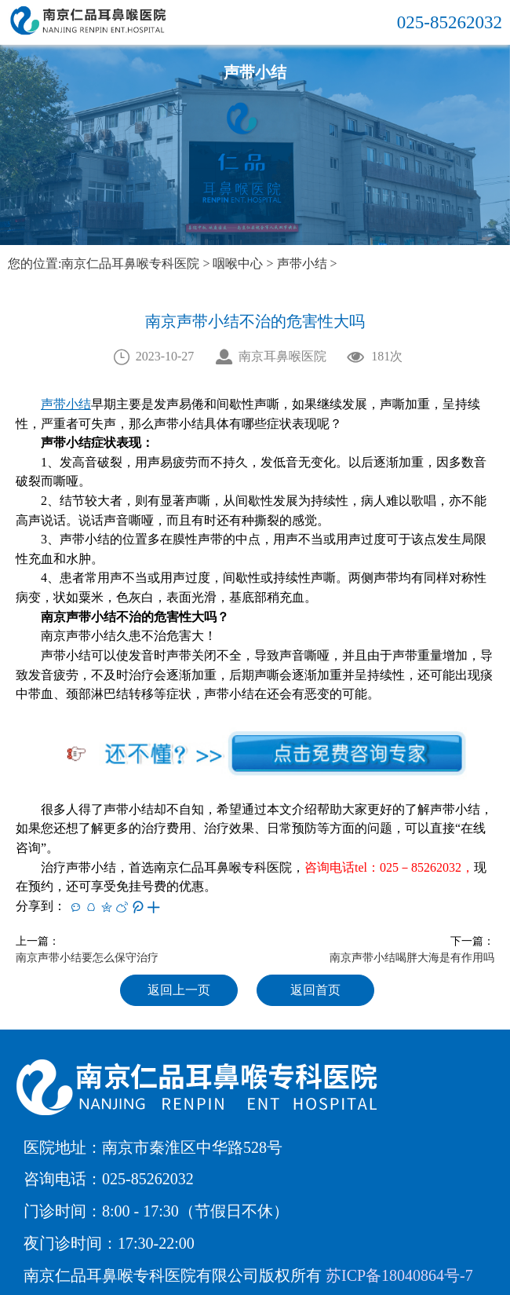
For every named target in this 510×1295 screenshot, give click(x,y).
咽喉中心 (238, 263)
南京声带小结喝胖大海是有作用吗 (412, 958)
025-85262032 (449, 22)
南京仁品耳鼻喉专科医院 (130, 263)
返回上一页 (179, 990)
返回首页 (315, 990)
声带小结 (302, 263)
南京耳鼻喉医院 (282, 356)
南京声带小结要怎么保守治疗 (87, 958)
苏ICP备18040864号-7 (399, 1275)
